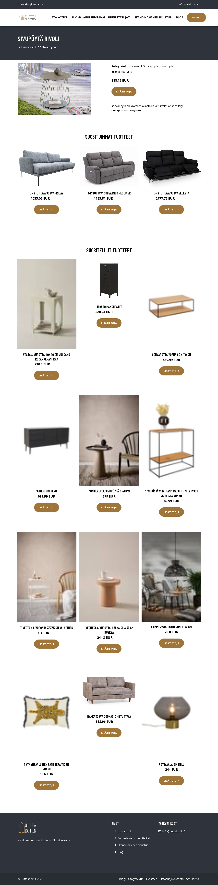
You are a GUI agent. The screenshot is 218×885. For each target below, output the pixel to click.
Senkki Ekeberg (46, 491)
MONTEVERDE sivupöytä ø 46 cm (109, 491)
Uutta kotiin (57, 17)
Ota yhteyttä (136, 879)
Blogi (180, 17)
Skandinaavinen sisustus (153, 17)
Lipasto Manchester (109, 307)
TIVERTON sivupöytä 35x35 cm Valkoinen (46, 628)
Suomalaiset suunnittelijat (134, 838)
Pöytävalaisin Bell (171, 764)
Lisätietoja (124, 91)
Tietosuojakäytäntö (171, 879)
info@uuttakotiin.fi (188, 4)
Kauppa (196, 17)
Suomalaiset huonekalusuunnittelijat (101, 17)
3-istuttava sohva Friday (46, 193)
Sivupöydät (167, 66)
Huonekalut (28, 47)
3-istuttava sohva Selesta (171, 193)
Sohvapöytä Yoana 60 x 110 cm (171, 354)
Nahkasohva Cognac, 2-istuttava (109, 716)
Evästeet (151, 879)
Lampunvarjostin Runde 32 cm (171, 627)
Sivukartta (192, 879)
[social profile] (42, 4)
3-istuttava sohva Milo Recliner (109, 193)
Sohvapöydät (48, 47)
